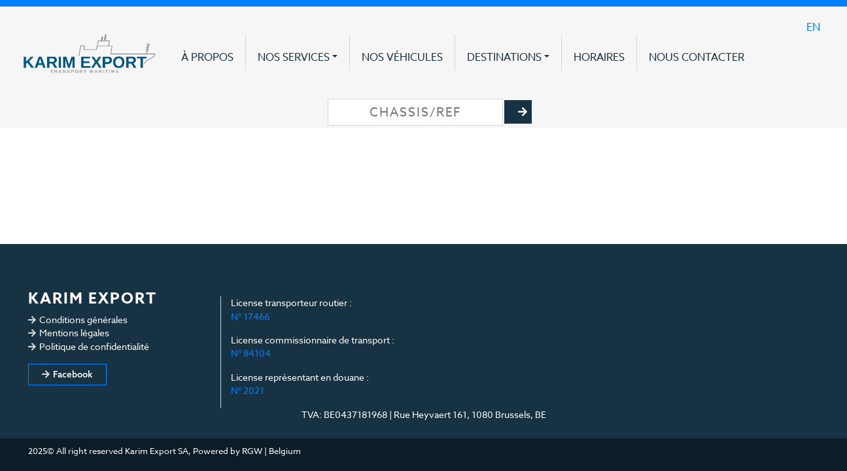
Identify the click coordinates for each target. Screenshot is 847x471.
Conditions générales (83, 319)
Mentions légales (74, 332)
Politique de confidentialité (94, 346)
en (813, 27)
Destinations (504, 57)
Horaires (599, 57)
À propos (207, 57)
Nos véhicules (402, 57)
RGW (252, 451)
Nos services (294, 57)
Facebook (73, 374)
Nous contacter (696, 57)
